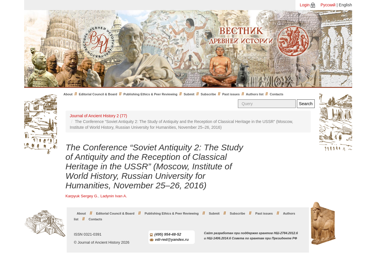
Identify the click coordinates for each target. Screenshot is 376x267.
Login (305, 5)
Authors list (255, 94)
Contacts (276, 94)
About (68, 94)
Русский (327, 5)
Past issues (231, 94)
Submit (189, 94)
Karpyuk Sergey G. (82, 196)
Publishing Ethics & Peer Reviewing (150, 94)
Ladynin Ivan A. (113, 196)
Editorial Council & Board (98, 94)
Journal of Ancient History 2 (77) (98, 115)
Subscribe (208, 94)
